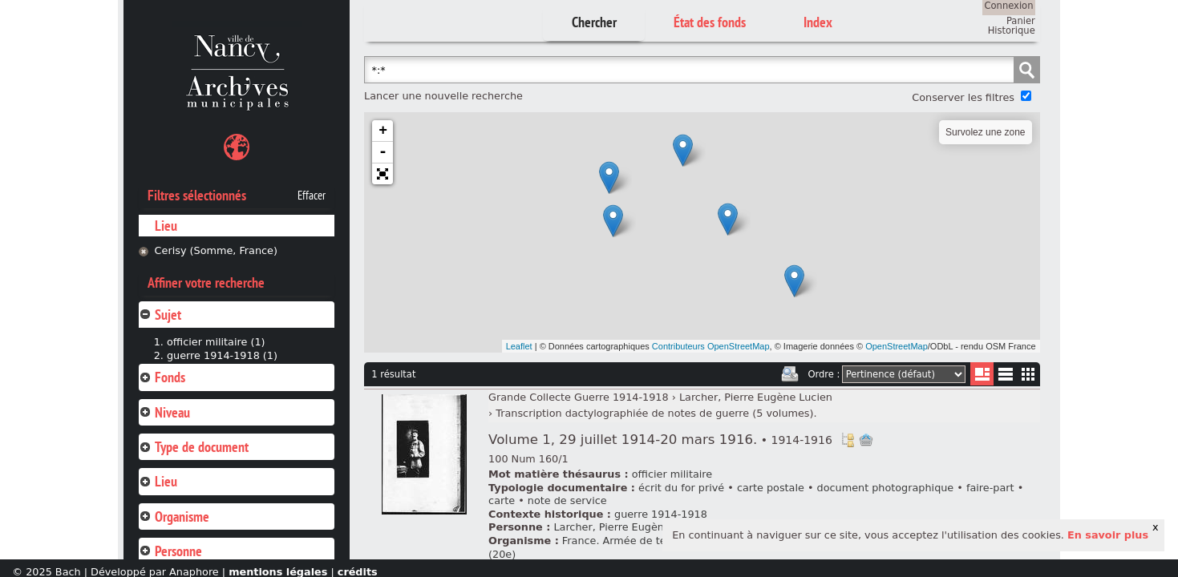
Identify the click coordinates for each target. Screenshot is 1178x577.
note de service (567, 500)
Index (818, 22)
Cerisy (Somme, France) (216, 250)
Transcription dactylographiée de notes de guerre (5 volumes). (656, 413)
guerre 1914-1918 (660, 514)
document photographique (885, 488)
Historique (1011, 30)
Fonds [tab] (162, 377)
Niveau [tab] (164, 412)
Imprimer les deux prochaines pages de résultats (790, 374)
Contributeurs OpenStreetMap (711, 346)
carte (501, 500)
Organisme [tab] (174, 516)
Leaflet (519, 346)
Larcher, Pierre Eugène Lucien (755, 397)
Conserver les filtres (963, 97)
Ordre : (824, 374)
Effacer (312, 195)
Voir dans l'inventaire (847, 440)
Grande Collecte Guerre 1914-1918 (578, 397)
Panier (1020, 20)
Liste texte (1005, 377)
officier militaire (672, 474)
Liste (982, 373)
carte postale (770, 488)
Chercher (594, 22)
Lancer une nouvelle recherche (443, 96)
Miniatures (1028, 373)
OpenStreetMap (896, 346)
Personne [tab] (170, 551)
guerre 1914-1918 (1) (222, 355)
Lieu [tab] (158, 481)
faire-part (990, 488)
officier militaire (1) (216, 342)
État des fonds (710, 22)
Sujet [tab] (160, 314)
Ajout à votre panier (866, 440)
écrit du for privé (681, 488)
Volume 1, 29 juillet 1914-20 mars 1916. (660, 439)
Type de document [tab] (194, 447)
